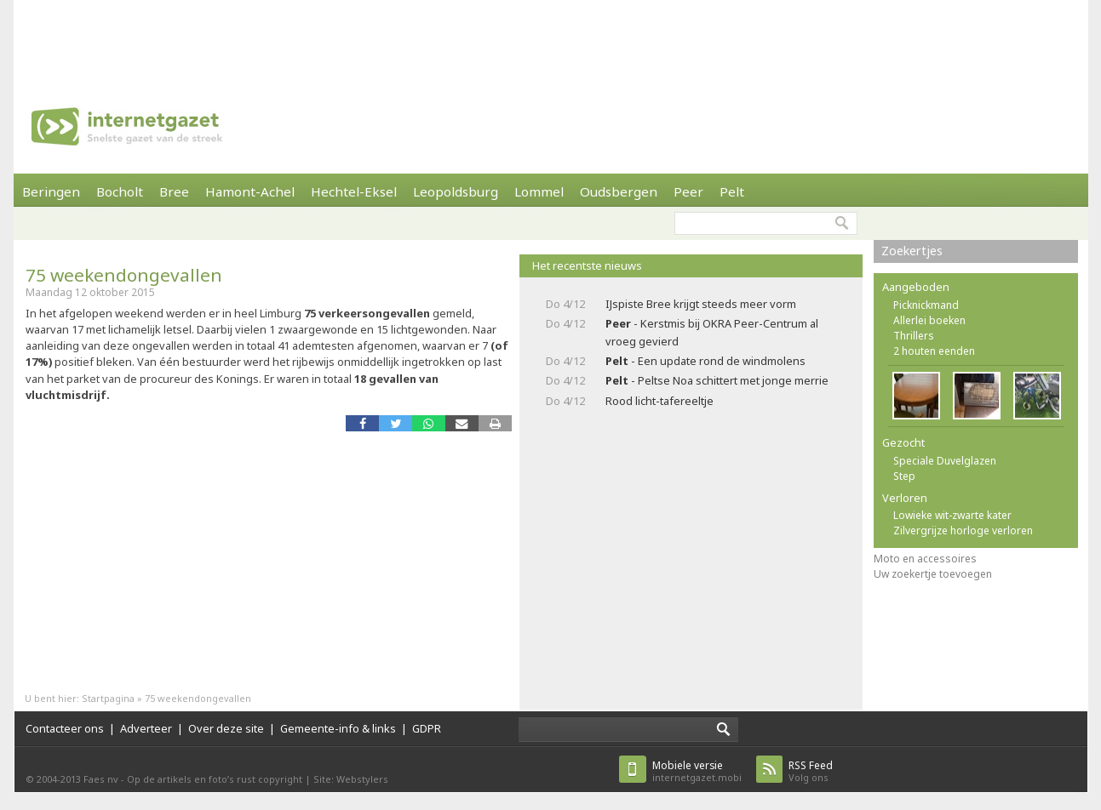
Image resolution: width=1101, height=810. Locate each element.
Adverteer (146, 728)
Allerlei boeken (929, 320)
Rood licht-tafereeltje (659, 400)
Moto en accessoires (925, 558)
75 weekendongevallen (124, 275)
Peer (688, 191)
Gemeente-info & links (338, 728)
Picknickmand (926, 305)
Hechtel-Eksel (354, 191)
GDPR (426, 728)
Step (904, 476)
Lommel (539, 191)
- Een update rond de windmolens (705, 360)
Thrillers (913, 335)
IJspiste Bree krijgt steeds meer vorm (700, 303)
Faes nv (100, 779)
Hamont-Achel (250, 191)
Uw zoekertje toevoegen (933, 574)
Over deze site (226, 728)
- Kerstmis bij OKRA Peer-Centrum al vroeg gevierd (711, 332)
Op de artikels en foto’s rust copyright (214, 779)
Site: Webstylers (350, 779)
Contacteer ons (65, 728)
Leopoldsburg (455, 191)
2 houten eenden (934, 351)
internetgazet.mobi (697, 771)
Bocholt (119, 191)
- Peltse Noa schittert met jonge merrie (717, 380)
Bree (174, 191)
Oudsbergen (618, 191)
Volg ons (810, 771)
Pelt (732, 191)
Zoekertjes (912, 250)
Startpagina (108, 698)
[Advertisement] (551, 38)
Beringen (51, 191)
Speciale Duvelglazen (944, 460)
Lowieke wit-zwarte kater (952, 515)
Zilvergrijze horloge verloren (963, 530)
